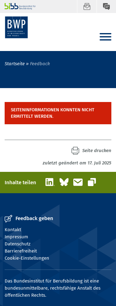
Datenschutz (18, 244)
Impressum (16, 237)
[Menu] (105, 37)
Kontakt (13, 229)
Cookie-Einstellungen (27, 258)
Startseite (15, 63)
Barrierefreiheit (21, 251)
